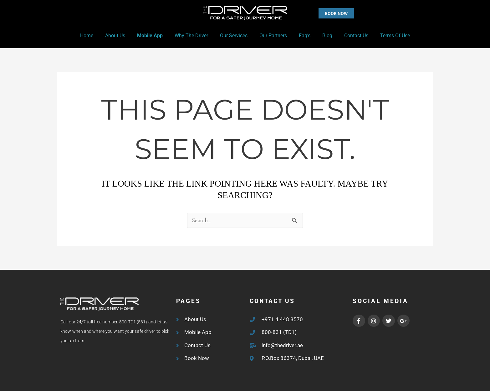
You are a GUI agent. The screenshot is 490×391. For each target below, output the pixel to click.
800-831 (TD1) (279, 332)
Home (95, 36)
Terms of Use (386, 36)
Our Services (234, 36)
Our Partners (272, 36)
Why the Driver (194, 36)
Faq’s (302, 36)
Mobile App (154, 36)
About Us (122, 36)
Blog (323, 36)
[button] (323, 13)
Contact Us (350, 36)
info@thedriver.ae (282, 345)
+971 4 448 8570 (282, 319)
